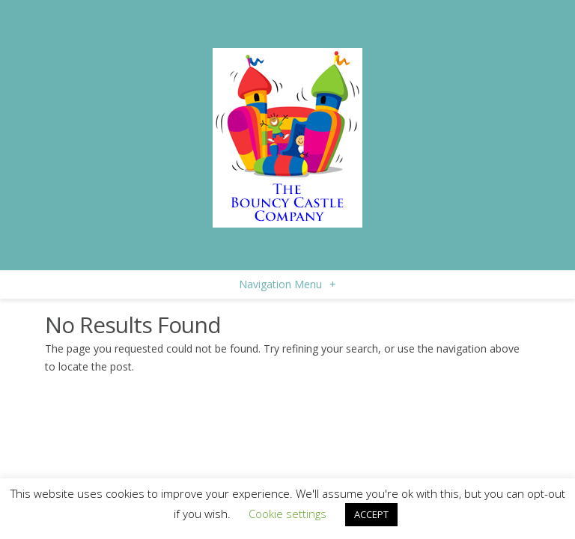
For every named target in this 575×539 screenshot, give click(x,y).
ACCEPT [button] (371, 514)
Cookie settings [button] (287, 513)
